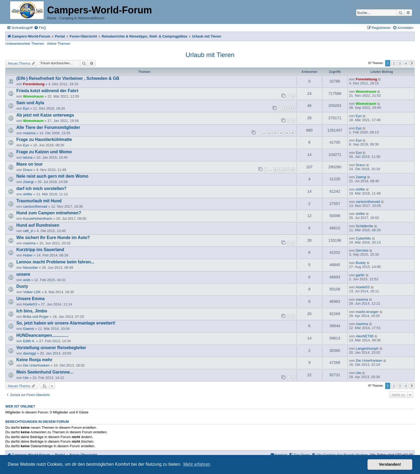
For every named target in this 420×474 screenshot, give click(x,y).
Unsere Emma (30, 298)
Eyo (26, 108)
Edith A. (29, 341)
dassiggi (29, 353)
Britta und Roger (36, 317)
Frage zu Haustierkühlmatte (44, 139)
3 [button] (400, 63)
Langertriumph (367, 348)
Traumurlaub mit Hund (39, 201)
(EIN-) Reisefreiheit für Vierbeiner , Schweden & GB (67, 78)
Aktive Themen (58, 44)
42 (269, 133)
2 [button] (394, 63)
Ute (26, 378)
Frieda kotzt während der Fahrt (47, 90)
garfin (360, 275)
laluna (27, 157)
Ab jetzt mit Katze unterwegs (45, 115)
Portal (60, 36)
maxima (29, 133)
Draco (27, 170)
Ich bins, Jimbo (31, 311)
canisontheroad (35, 206)
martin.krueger (367, 312)
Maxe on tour (29, 164)
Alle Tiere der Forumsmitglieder (48, 127)
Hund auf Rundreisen (37, 225)
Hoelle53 (363, 287)
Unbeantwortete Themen (24, 44)
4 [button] (406, 63)
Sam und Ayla (30, 102)
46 (292, 133)
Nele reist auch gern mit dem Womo (52, 176)
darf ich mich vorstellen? (41, 188)
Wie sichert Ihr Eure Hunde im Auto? (53, 237)
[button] (412, 63)
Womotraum (33, 96)
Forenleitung (33, 84)
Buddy (361, 263)
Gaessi (28, 329)
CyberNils (363, 238)
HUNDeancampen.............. (42, 335)
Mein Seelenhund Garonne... (44, 372)
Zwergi (28, 182)
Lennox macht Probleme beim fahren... (55, 262)
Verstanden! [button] (390, 464)
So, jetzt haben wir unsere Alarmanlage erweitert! (65, 323)
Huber (28, 255)
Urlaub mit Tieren (210, 54)
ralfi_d (28, 231)
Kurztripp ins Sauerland (40, 249)
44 (281, 133)
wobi (26, 280)
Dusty (22, 286)
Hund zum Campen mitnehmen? (48, 213)
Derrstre (362, 250)
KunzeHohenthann (37, 219)
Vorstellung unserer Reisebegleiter (51, 347)
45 (287, 133)
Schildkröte (364, 226)
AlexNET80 (365, 336)
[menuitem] (40, 28)
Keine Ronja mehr (34, 359)
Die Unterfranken (36, 365)
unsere (23, 274)
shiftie (27, 194)
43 (275, 133)
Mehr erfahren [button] (196, 464)
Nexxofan (30, 268)
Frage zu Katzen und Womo (44, 152)
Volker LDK (32, 292)
